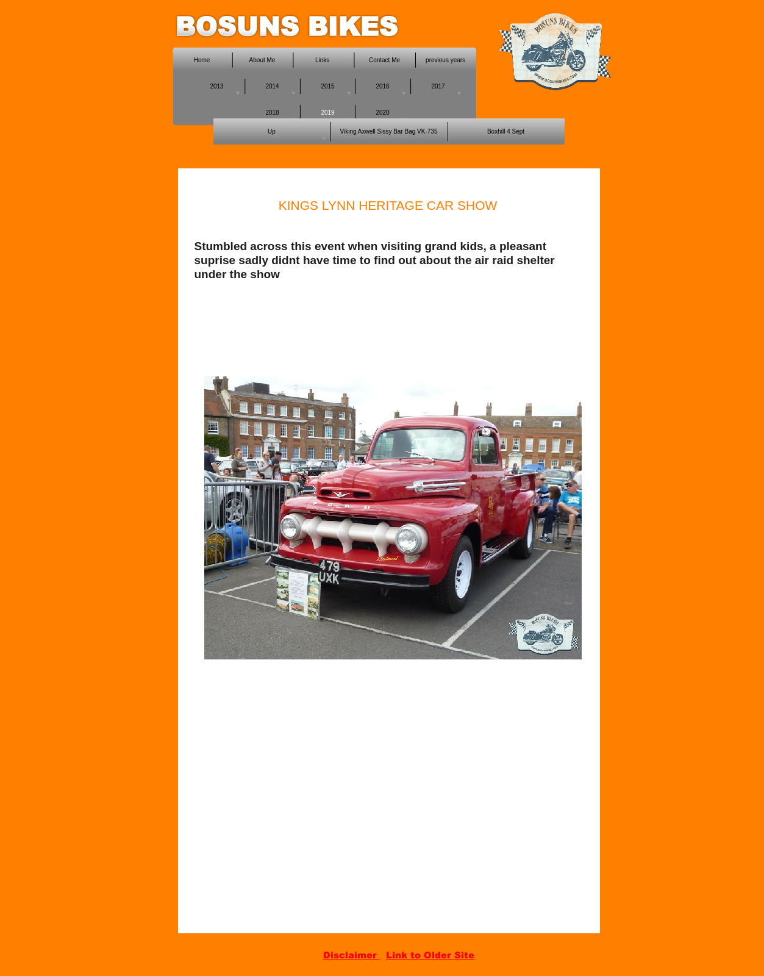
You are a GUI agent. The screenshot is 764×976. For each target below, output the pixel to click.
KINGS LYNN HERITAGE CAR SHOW (388, 205)
